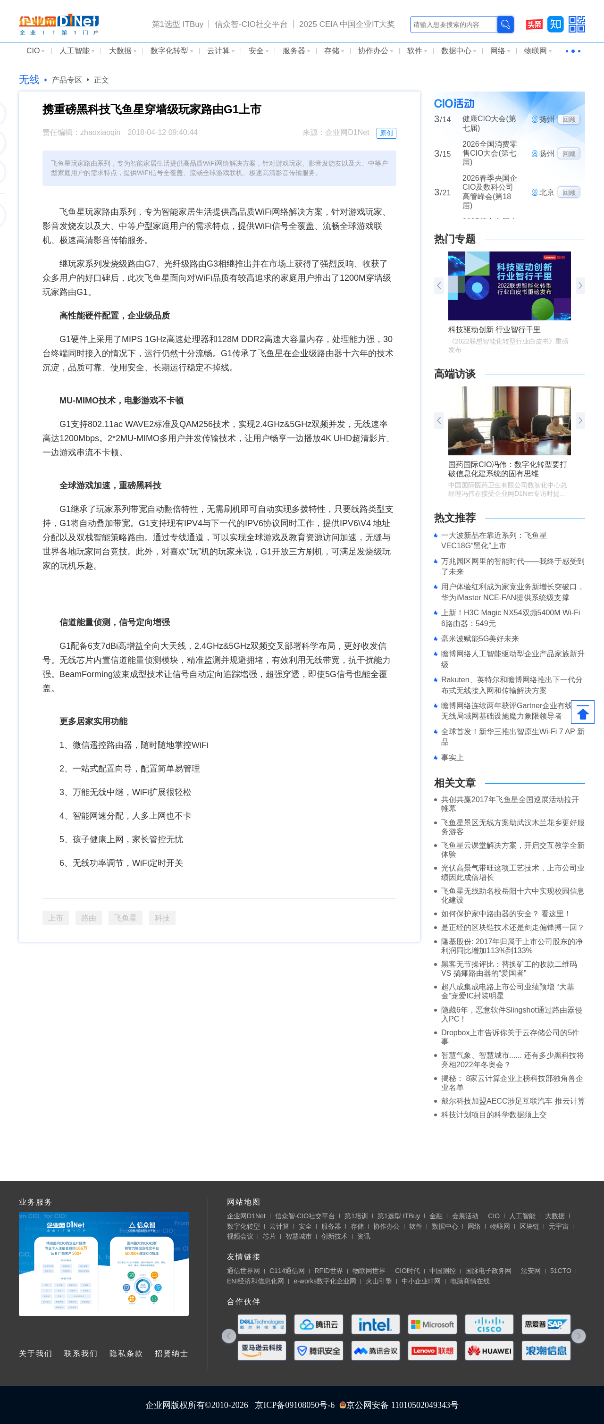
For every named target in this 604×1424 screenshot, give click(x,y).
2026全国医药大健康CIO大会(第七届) (489, 123)
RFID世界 (328, 1270)
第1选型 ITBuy (178, 24)
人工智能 (76, 51)
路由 (88, 918)
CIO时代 (407, 1270)
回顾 (569, 124)
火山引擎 (379, 1281)
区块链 (529, 1226)
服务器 (296, 51)
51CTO (560, 1270)
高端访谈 (455, 374)
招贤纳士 (172, 1353)
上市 (55, 918)
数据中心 (458, 51)
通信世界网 (243, 1270)
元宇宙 (559, 1226)
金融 (436, 1216)
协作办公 (375, 51)
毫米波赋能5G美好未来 (480, 639)
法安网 (531, 1270)
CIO (35, 51)
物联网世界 (369, 1270)
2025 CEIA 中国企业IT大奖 (347, 24)
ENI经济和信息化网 (255, 1281)
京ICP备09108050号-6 (295, 1405)
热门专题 (455, 239)
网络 (500, 51)
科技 (162, 918)
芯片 (269, 1236)
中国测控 (442, 1270)
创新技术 (334, 1236)
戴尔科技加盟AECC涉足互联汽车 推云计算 (513, 1101)
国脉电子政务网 (488, 1270)
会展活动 (465, 1216)
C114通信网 (287, 1270)
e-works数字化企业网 (325, 1281)
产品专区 (67, 80)
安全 (258, 51)
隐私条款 (126, 1353)
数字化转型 (172, 51)
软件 (417, 51)
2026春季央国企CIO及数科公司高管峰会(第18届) (489, 196)
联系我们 (81, 1353)
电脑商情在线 (470, 1281)
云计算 (221, 51)
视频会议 (240, 1236)
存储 (334, 51)
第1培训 (356, 1216)
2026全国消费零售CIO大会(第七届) (489, 157)
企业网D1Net (246, 1216)
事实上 (452, 758)
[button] (580, 285)
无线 (29, 79)
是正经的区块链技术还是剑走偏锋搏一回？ (513, 927)
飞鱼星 (125, 918)
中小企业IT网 (421, 1281)
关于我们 (36, 1353)
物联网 (538, 51)
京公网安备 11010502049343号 (399, 1405)
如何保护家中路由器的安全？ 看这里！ (506, 914)
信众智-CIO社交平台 (251, 24)
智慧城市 (298, 1236)
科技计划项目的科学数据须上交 (494, 1115)
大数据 (122, 51)
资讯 (363, 1236)
